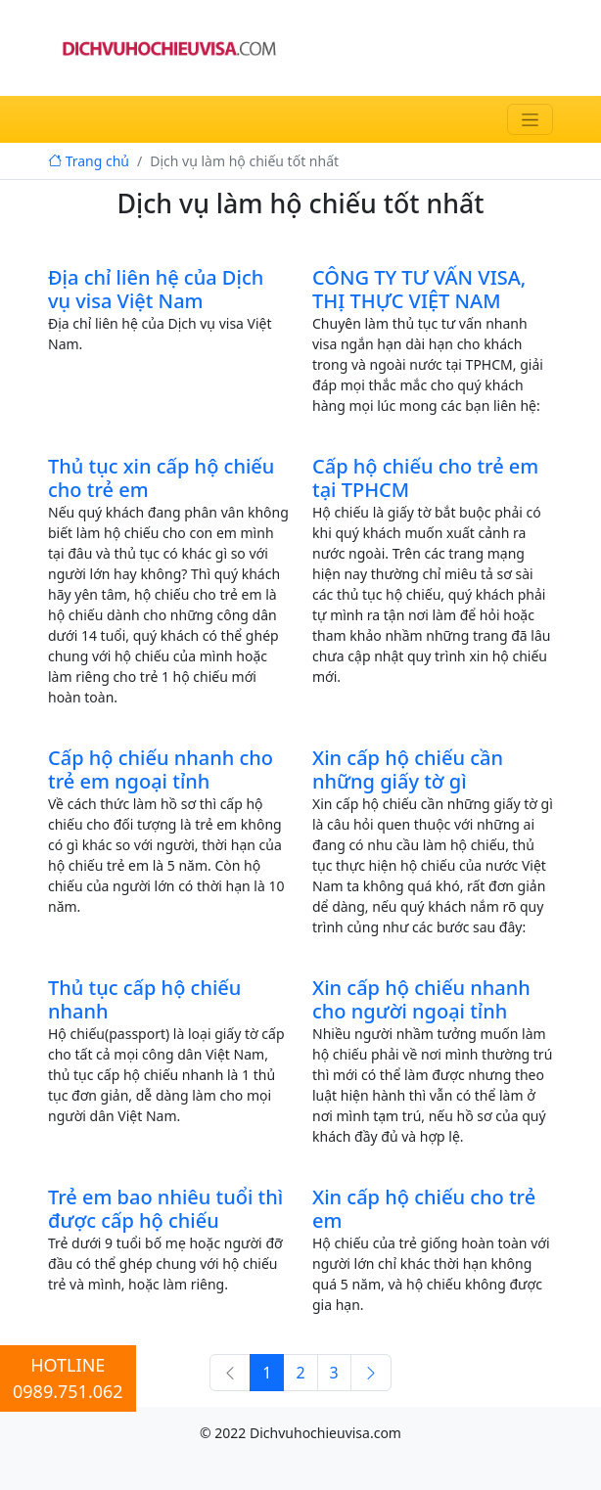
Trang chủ (88, 161)
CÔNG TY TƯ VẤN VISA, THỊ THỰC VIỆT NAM (419, 289)
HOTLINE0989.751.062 (68, 1378)
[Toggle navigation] (530, 119)
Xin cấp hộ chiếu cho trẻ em (423, 1209)
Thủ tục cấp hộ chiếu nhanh (144, 999)
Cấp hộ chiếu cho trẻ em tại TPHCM (425, 478)
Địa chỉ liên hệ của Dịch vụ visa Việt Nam (155, 289)
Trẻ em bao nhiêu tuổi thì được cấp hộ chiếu (165, 1209)
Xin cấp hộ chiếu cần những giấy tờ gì (407, 769)
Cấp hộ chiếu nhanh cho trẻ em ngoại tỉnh (160, 769)
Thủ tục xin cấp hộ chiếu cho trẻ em (161, 478)
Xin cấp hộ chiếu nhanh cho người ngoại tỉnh (421, 999)
